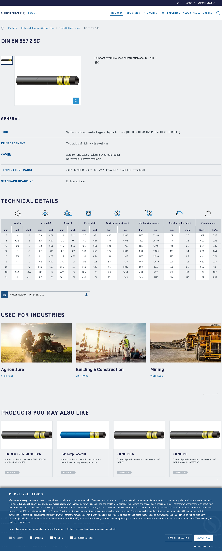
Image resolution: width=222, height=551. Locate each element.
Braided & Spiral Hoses (69, 28)
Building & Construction (100, 382)
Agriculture (12, 382)
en (179, 3)
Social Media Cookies (84, 538)
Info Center (151, 13)
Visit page (7, 389)
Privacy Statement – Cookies (60, 529)
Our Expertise (170, 13)
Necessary (18, 538)
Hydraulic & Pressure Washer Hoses (37, 28)
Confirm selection (178, 538)
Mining (157, 382)
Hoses (32, 13)
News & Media (191, 13)
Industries (133, 13)
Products (116, 13)
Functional (38, 538)
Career (189, 3)
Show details (202, 547)
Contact (208, 13)
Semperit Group (205, 3)
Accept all (204, 538)
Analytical (58, 538)
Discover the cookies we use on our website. (96, 529)
